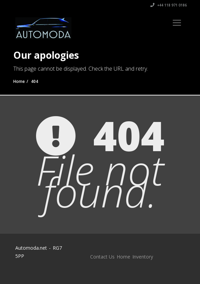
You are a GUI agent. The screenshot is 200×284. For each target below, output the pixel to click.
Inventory (142, 256)
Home (123, 256)
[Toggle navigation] (176, 23)
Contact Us (102, 256)
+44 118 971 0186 (168, 5)
